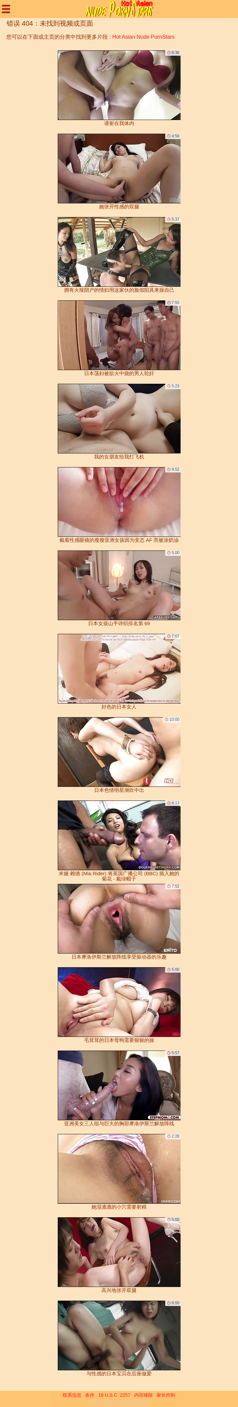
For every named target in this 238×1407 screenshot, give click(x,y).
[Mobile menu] (6, 9)
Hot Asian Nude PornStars (143, 37)
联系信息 (72, 1395)
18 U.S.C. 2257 (114, 1395)
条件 (89, 1395)
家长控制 (166, 1395)
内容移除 (143, 1395)
